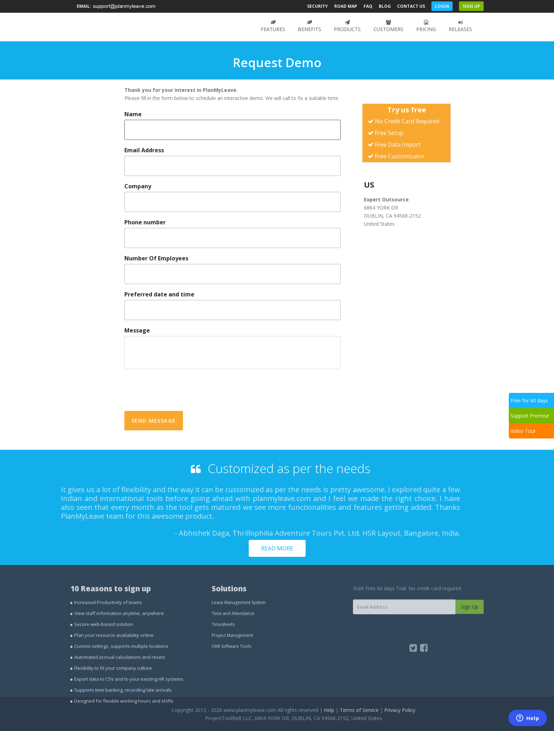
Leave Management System (239, 623)
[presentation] (178, 390)
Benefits (309, 26)
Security (317, 6)
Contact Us (411, 6)
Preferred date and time (159, 294)
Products (347, 26)
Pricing (426, 26)
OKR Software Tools (231, 667)
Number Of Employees (156, 258)
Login (442, 6)
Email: (116, 6)
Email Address (144, 150)
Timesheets (223, 645)
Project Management (232, 656)
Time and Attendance (233, 634)
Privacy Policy (420, 710)
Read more (277, 548)
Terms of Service (379, 710)
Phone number (145, 222)
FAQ (368, 6)
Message (137, 330)
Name (133, 114)
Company (137, 186)
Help (349, 710)
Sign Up (471, 6)
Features (273, 26)
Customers (388, 26)
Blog (385, 6)
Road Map (345, 6)
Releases (460, 26)
